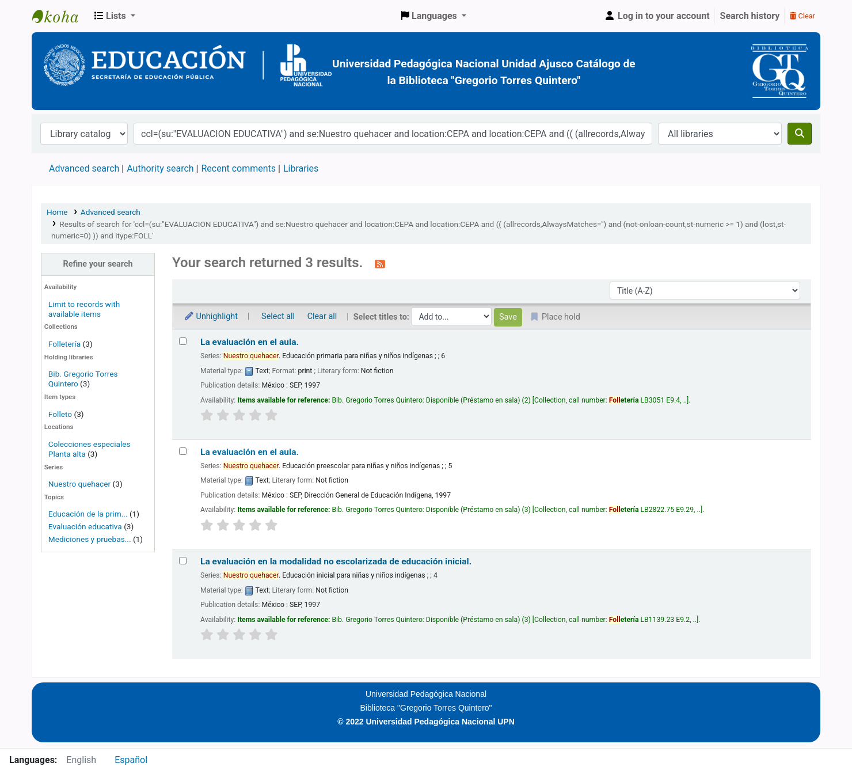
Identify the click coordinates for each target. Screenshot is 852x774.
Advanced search (84, 168)
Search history (750, 15)
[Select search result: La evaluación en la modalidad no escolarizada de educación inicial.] (183, 560)
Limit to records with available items (84, 308)
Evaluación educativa (85, 526)
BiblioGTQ (61, 16)
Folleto (60, 414)
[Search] (800, 134)
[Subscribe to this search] (380, 264)
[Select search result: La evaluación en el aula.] (183, 341)
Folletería (64, 343)
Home (57, 212)
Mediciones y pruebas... (89, 539)
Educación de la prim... (88, 513)
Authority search (160, 168)
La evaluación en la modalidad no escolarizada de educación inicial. (335, 561)
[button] (115, 16)
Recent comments (238, 168)
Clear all (322, 316)
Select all (278, 316)
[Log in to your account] (656, 16)
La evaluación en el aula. (249, 342)
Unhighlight (211, 316)
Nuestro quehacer (79, 483)
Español (131, 759)
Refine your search (98, 264)
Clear (802, 16)
